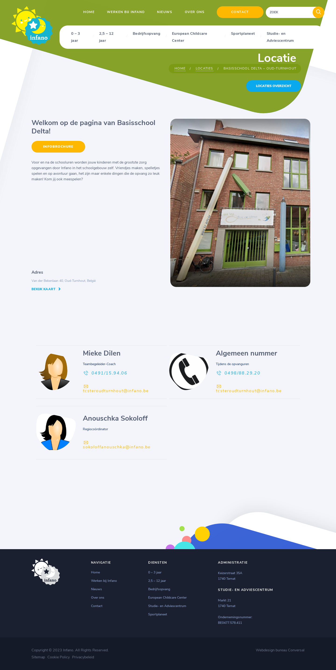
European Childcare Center (189, 37)
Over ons (194, 12)
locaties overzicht (273, 86)
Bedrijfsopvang (146, 33)
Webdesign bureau (271, 650)
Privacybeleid (83, 657)
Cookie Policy (58, 657)
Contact (240, 12)
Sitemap (38, 657)
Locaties (204, 68)
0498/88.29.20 (242, 373)
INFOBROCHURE (58, 146)
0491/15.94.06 (109, 373)
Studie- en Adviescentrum (280, 37)
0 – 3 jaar (75, 37)
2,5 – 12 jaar (106, 37)
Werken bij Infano (126, 12)
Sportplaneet (243, 33)
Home (88, 12)
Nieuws (164, 12)
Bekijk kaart (44, 289)
